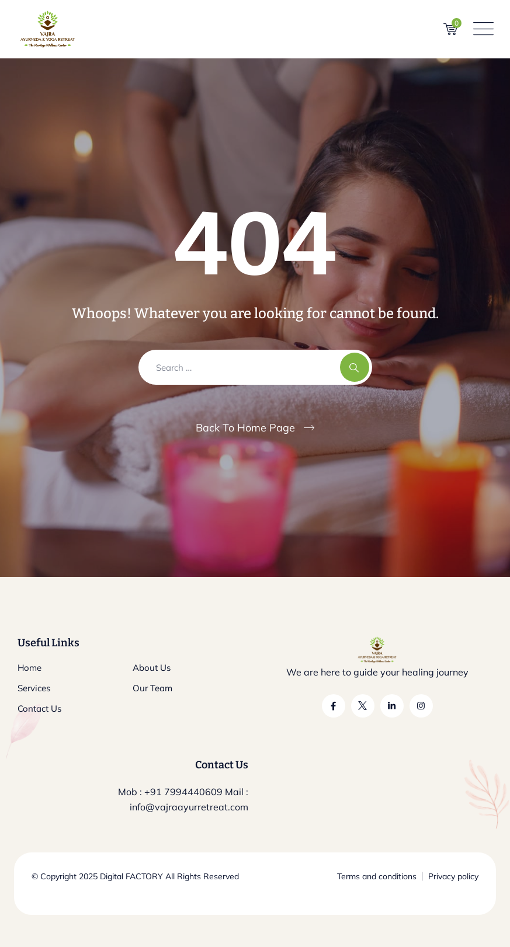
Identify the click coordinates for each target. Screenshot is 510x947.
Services (34, 688)
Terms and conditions (377, 876)
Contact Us (39, 708)
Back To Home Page (245, 427)
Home (29, 667)
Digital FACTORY (131, 876)
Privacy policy (453, 876)
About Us (152, 667)
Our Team (152, 688)
